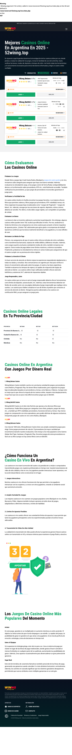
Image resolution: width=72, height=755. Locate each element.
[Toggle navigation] (66, 29)
